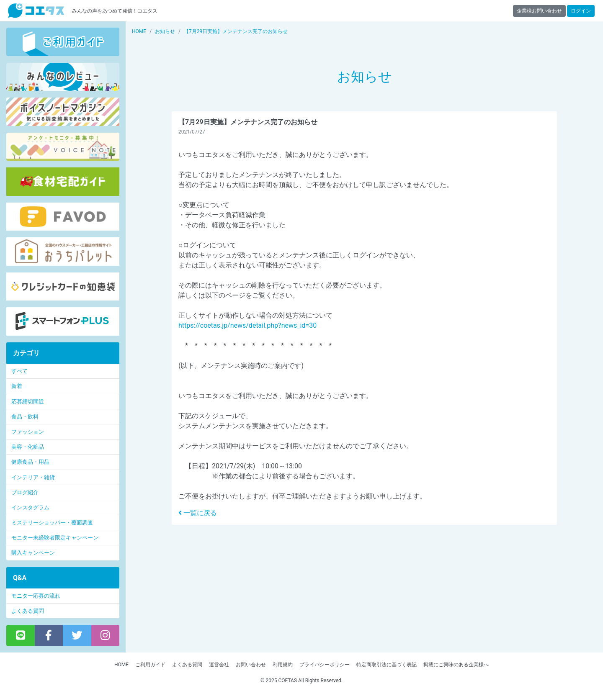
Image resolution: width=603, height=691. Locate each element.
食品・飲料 (25, 417)
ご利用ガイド (150, 665)
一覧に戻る (197, 513)
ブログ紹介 (25, 492)
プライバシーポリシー (324, 665)
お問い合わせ (251, 665)
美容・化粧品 (27, 447)
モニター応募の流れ (35, 596)
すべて (19, 371)
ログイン (581, 11)
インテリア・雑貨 (33, 477)
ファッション (27, 432)
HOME (121, 665)
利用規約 (283, 665)
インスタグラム (30, 507)
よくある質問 (27, 611)
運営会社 (219, 665)
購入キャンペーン (33, 553)
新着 (16, 386)
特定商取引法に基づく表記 (386, 665)
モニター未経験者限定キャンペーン (54, 537)
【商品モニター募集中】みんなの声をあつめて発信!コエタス (36, 10)
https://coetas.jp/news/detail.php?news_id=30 (247, 325)
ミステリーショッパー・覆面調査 (52, 522)
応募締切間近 (27, 401)
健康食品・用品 (30, 462)
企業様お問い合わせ (539, 11)
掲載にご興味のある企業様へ (456, 665)
